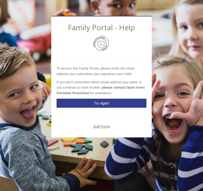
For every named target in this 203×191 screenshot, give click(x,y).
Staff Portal (101, 126)
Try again (101, 103)
